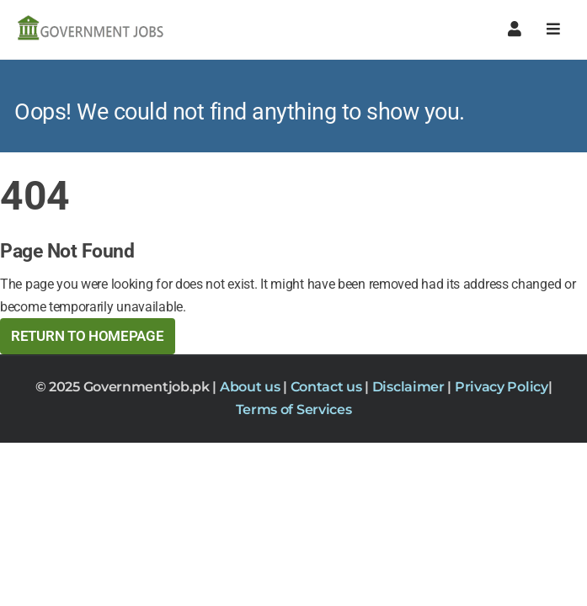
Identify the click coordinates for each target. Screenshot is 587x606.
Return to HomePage (87, 335)
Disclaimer (410, 387)
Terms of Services (294, 409)
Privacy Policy (501, 387)
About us (251, 387)
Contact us (328, 387)
